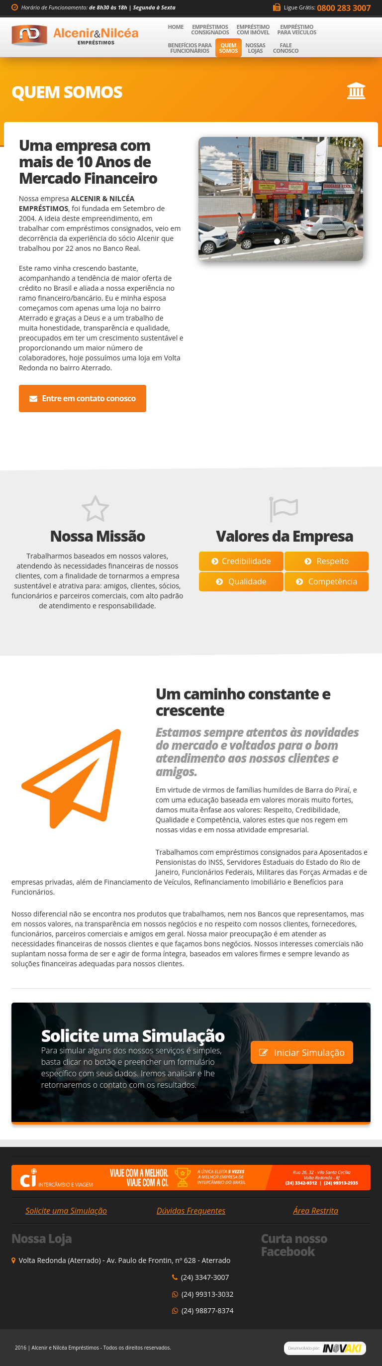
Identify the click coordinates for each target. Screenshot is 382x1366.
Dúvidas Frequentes (191, 1210)
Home (177, 26)
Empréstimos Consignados (210, 29)
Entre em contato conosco (82, 398)
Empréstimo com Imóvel (253, 29)
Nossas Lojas (255, 47)
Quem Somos (228, 47)
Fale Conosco (285, 47)
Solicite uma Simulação (66, 1210)
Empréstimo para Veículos (296, 29)
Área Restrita (315, 1210)
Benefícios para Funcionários (189, 47)
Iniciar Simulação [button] (302, 1052)
